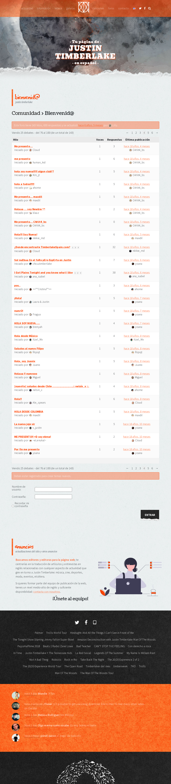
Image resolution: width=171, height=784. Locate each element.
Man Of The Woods (66, 673)
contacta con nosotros (46, 591)
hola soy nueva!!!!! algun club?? (34, 171)
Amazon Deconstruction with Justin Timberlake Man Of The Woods (116, 639)
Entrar (150, 515)
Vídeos (58, 8)
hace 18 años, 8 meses (137, 336)
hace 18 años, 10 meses (136, 424)
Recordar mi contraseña (22, 504)
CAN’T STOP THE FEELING (109, 646)
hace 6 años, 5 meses (90, 125)
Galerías (70, 8)
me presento (22, 159)
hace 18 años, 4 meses (137, 146)
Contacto (123, 8)
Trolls (142, 666)
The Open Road (73, 666)
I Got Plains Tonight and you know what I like (43, 272)
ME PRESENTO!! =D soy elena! (32, 436)
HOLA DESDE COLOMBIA (28, 411)
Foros (111, 8)
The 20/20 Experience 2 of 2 (123, 659)
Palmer (39, 633)
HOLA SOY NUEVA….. (27, 323)
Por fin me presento (26, 449)
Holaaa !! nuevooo (25, 373)
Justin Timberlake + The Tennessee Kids (48, 653)
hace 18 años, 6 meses (137, 247)
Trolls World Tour (56, 633)
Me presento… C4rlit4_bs (30, 222)
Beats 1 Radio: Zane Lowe (58, 646)
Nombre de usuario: (18, 488)
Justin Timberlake (83, 8)
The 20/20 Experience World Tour (42, 666)
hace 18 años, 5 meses (137, 222)
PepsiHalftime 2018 (28, 646)
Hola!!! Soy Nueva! (25, 234)
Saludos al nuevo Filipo (29, 348)
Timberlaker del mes (98, 666)
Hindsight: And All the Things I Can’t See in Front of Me (102, 633)
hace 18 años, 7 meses (137, 298)
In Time (17, 653)
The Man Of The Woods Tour (97, 673)
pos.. (17, 285)
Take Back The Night (92, 659)
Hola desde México (26, 336)
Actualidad (27, 8)
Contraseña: (19, 496)
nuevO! (18, 311)
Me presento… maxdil (28, 196)
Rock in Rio (70, 659)
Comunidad (26, 113)
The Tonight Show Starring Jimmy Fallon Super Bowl (43, 639)
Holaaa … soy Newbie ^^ (29, 209)
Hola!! (18, 399)
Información (44, 8)
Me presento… (23, 146)
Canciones (98, 8)
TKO (133, 666)
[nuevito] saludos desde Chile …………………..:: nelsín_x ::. (51, 386)
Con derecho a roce (139, 646)
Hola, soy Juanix (24, 361)
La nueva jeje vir (24, 424)
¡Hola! (18, 298)
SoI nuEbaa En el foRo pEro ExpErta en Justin (42, 260)
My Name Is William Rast (141, 653)
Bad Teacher (83, 646)
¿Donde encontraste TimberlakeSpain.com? (42, 247)
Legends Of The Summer (108, 653)
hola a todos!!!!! (24, 184)
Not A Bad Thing (38, 659)
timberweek (120, 666)
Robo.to (56, 659)
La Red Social (83, 653)
